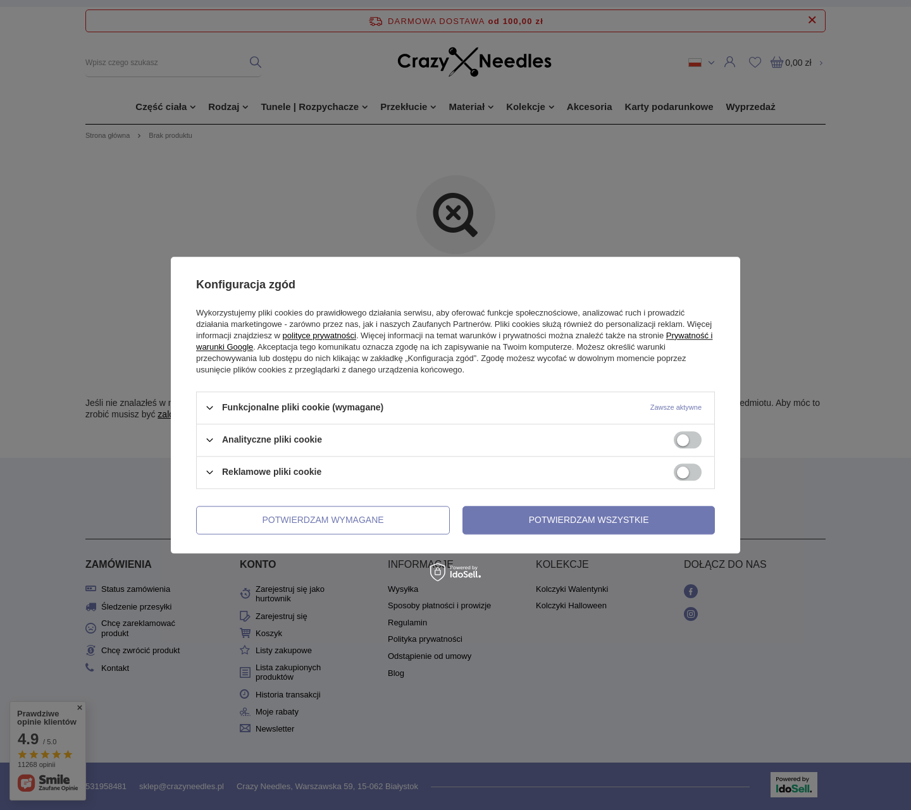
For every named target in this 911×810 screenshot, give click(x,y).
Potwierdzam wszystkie (589, 520)
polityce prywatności (319, 335)
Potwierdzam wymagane (323, 520)
